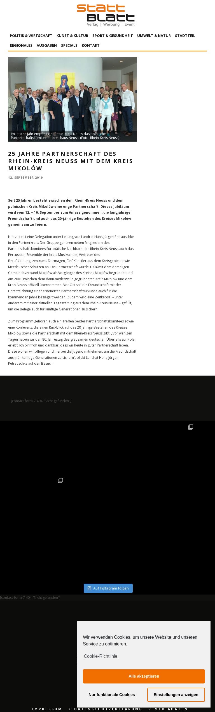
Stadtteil (185, 35)
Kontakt (91, 45)
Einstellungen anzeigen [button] (176, 694)
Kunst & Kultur (72, 35)
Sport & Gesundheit (112, 35)
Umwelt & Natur (154, 35)
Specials (69, 45)
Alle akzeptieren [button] (143, 676)
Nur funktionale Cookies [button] (112, 694)
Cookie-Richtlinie (100, 656)
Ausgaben (47, 45)
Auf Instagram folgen (108, 534)
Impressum (47, 655)
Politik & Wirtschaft (31, 35)
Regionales (21, 45)
